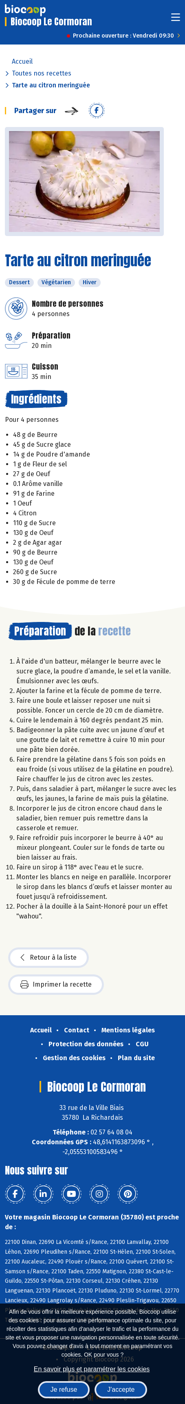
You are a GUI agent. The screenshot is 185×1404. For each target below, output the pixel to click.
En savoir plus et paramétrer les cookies (92, 1369)
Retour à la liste (48, 958)
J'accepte (120, 1389)
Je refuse (64, 1389)
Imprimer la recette (56, 985)
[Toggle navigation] (175, 20)
